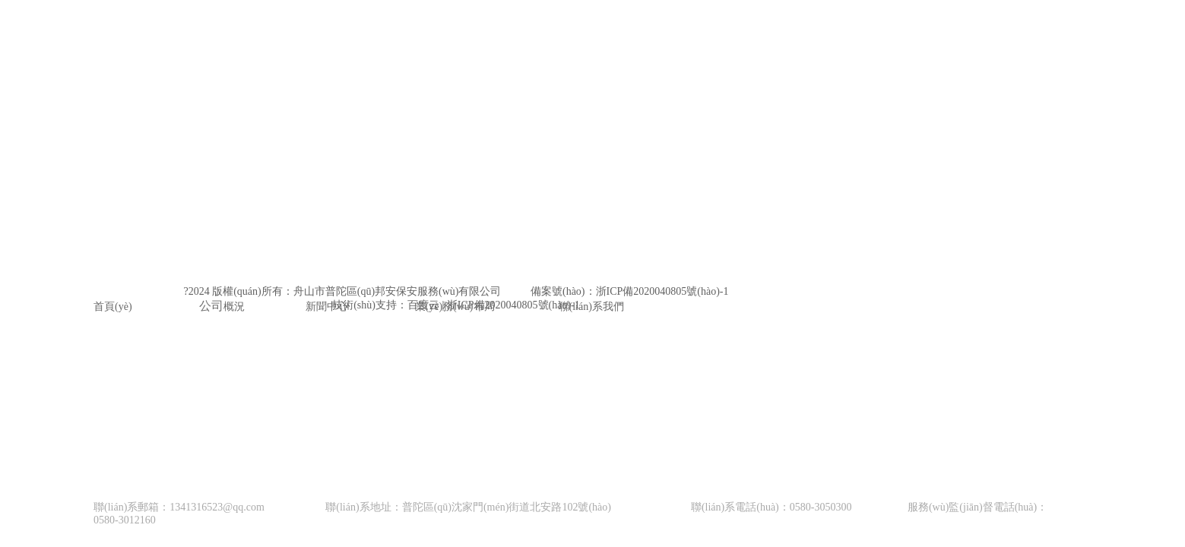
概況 (234, 306)
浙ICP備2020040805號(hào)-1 (662, 291)
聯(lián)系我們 (591, 306)
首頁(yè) (112, 306)
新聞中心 (327, 306)
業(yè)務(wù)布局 (455, 306)
